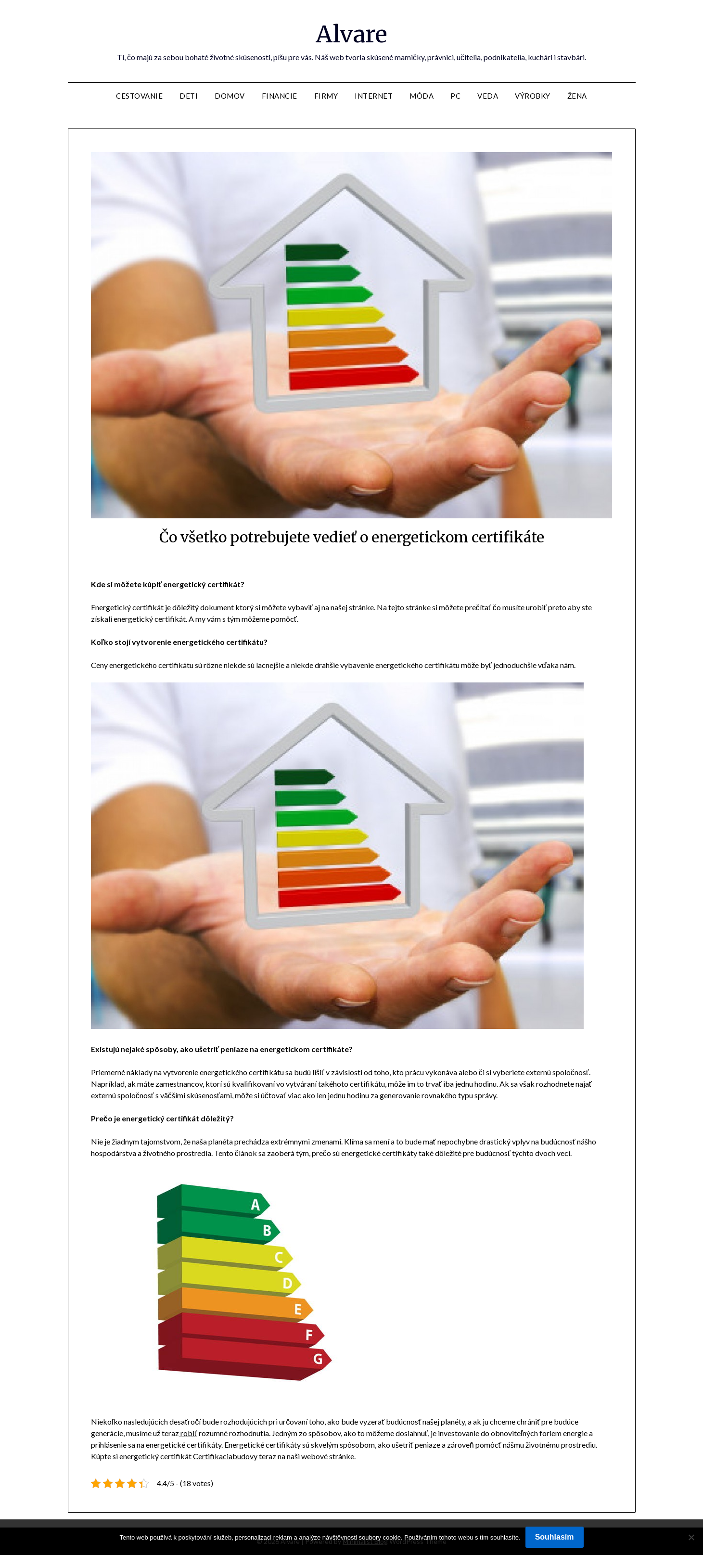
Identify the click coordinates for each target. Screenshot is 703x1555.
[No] (691, 1537)
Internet (374, 95)
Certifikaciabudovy (225, 1456)
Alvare (351, 34)
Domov (230, 95)
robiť (188, 1433)
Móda (421, 95)
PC (455, 95)
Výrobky (532, 95)
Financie (279, 95)
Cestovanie (139, 95)
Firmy (326, 95)
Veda (487, 95)
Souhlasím (554, 1537)
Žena (577, 95)
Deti (188, 95)
